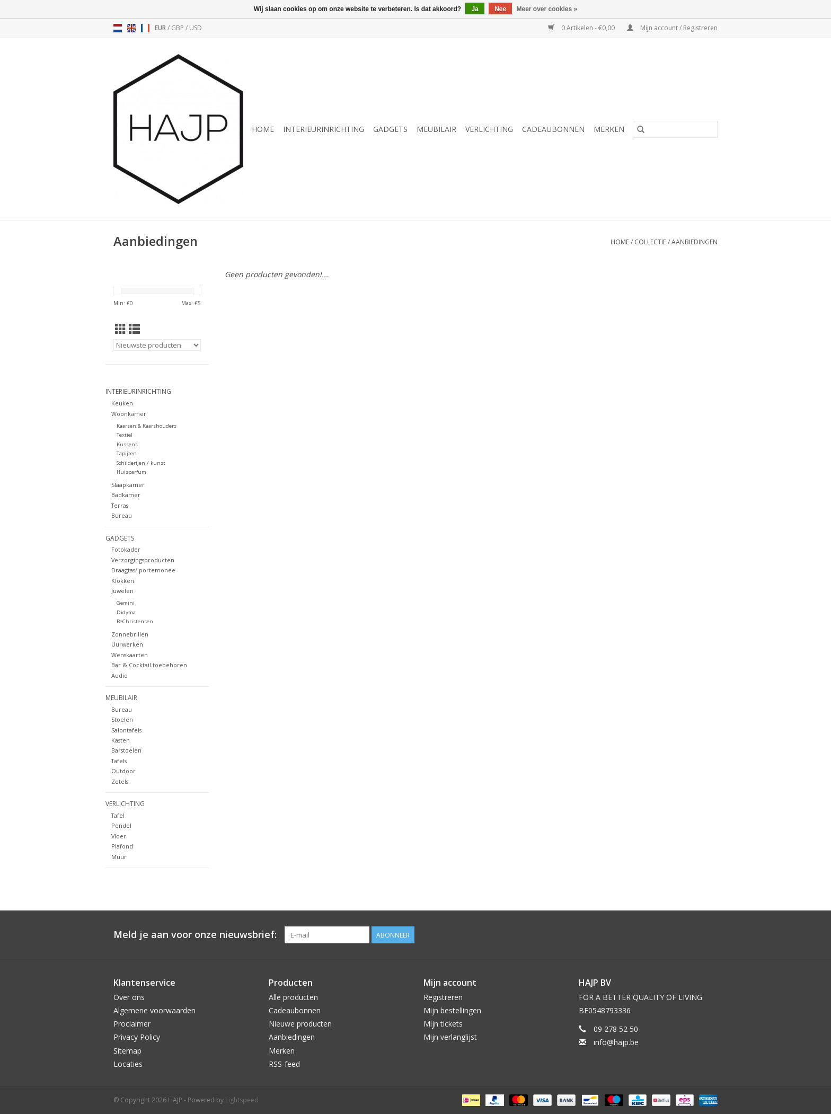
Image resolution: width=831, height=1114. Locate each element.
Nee (500, 9)
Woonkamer (128, 414)
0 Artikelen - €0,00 (582, 27)
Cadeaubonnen (553, 129)
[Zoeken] (675, 129)
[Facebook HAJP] (670, 934)
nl (117, 28)
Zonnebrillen (129, 634)
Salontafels (126, 730)
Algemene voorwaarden (154, 1010)
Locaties (128, 1064)
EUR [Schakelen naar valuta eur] (161, 27)
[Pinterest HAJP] (690, 934)
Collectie (650, 241)
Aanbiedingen (694, 241)
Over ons (129, 997)
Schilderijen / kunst (141, 462)
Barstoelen (126, 750)
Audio (119, 675)
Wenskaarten (129, 655)
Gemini (126, 602)
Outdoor (123, 771)
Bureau (121, 515)
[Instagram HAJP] (709, 934)
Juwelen (122, 591)
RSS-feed (284, 1064)
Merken (609, 129)
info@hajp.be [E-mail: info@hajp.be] (616, 1042)
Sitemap (127, 1051)
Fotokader (125, 549)
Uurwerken (127, 644)
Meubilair (436, 129)
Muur (119, 857)
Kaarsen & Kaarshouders (146, 425)
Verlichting (489, 129)
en (131, 28)
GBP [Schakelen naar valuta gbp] (178, 27)
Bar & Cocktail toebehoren (149, 665)
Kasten (120, 740)
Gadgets (390, 129)
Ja (474, 9)
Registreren (443, 997)
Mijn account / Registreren (672, 27)
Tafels (119, 761)
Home (263, 129)
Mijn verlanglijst (450, 1037)
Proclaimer (132, 1024)
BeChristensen (135, 621)
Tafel (118, 815)
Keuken (122, 403)
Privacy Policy (136, 1037)
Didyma (126, 612)
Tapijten (127, 453)
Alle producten (293, 997)
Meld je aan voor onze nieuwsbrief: (195, 934)
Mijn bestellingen (452, 1010)
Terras (119, 505)
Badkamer (125, 495)
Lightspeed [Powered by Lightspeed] (242, 1099)
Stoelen (122, 719)
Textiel (124, 434)
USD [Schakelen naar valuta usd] (195, 27)
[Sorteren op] (157, 345)
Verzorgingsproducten (142, 560)
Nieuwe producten (300, 1024)
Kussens (127, 444)
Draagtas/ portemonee (143, 570)
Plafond (122, 846)
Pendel (121, 825)
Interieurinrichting (323, 129)
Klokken (122, 581)
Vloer (118, 836)
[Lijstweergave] (134, 329)
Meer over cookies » (547, 9)
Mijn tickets (443, 1024)
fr (145, 28)
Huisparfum (131, 471)
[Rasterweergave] (120, 329)
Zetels (119, 781)
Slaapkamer (128, 485)
